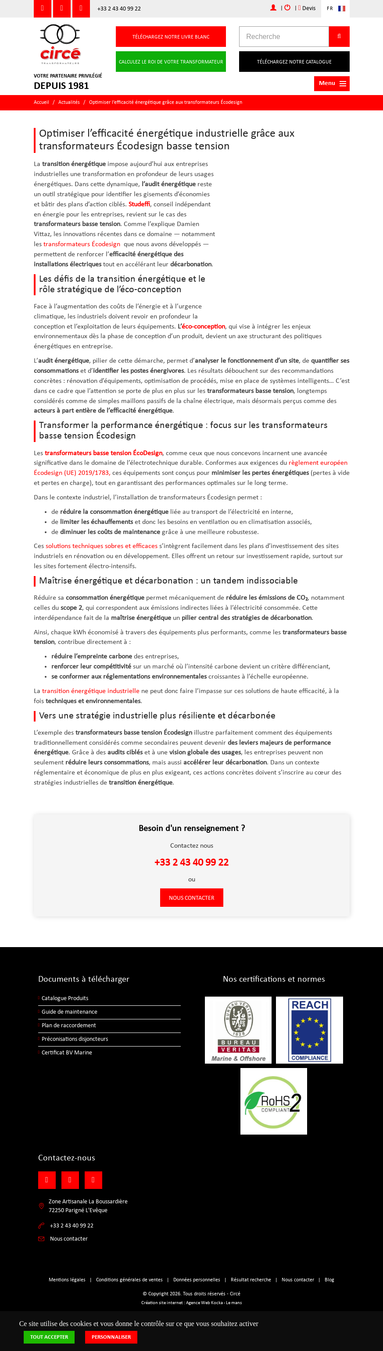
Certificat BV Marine (67, 1053)
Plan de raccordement (69, 1025)
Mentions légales (67, 1280)
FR (330, 8)
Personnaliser (111, 1337)
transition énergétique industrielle (91, 691)
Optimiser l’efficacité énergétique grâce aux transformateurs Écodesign (165, 102)
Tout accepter (49, 1337)
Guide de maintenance (69, 1012)
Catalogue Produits (65, 998)
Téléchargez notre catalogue (294, 62)
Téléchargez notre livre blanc (170, 37)
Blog (329, 1280)
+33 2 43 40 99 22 (119, 9)
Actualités (69, 102)
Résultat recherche (251, 1280)
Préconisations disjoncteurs (75, 1039)
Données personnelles (196, 1280)
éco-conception (203, 326)
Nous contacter (192, 898)
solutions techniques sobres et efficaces (101, 546)
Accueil (41, 102)
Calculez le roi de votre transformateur (171, 62)
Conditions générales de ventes (129, 1280)
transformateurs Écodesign (81, 244)
